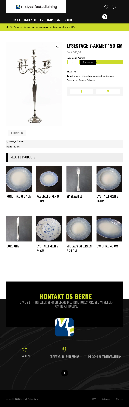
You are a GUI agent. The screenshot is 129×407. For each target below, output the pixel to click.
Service (82, 80)
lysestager (93, 76)
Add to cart (88, 62)
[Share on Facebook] (81, 91)
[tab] (17, 133)
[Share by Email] (108, 91)
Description (17, 133)
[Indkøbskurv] (116, 7)
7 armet (83, 76)
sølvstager (109, 76)
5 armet (75, 76)
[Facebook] (64, 373)
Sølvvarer (91, 80)
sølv (101, 76)
